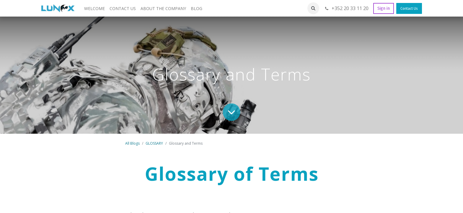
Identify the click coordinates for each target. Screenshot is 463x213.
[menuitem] (94, 8)
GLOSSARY (154, 143)
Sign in (383, 8)
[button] (313, 8)
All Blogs (132, 143)
